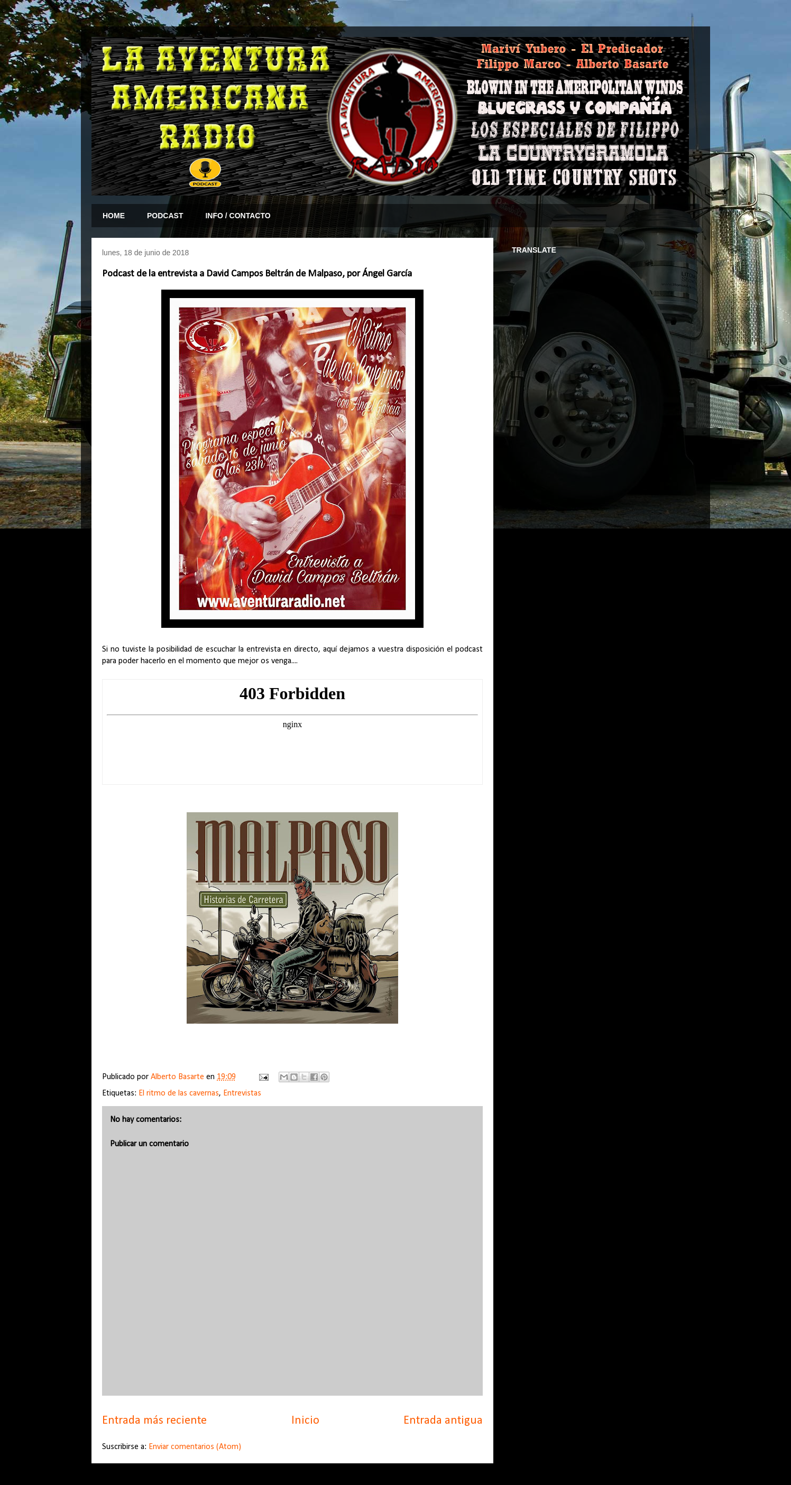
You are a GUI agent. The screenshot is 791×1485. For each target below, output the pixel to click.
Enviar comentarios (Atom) (195, 1447)
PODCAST (165, 215)
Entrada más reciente (154, 1421)
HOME (114, 215)
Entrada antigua (443, 1421)
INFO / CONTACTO (237, 215)
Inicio (305, 1421)
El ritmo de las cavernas (179, 1093)
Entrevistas (242, 1093)
